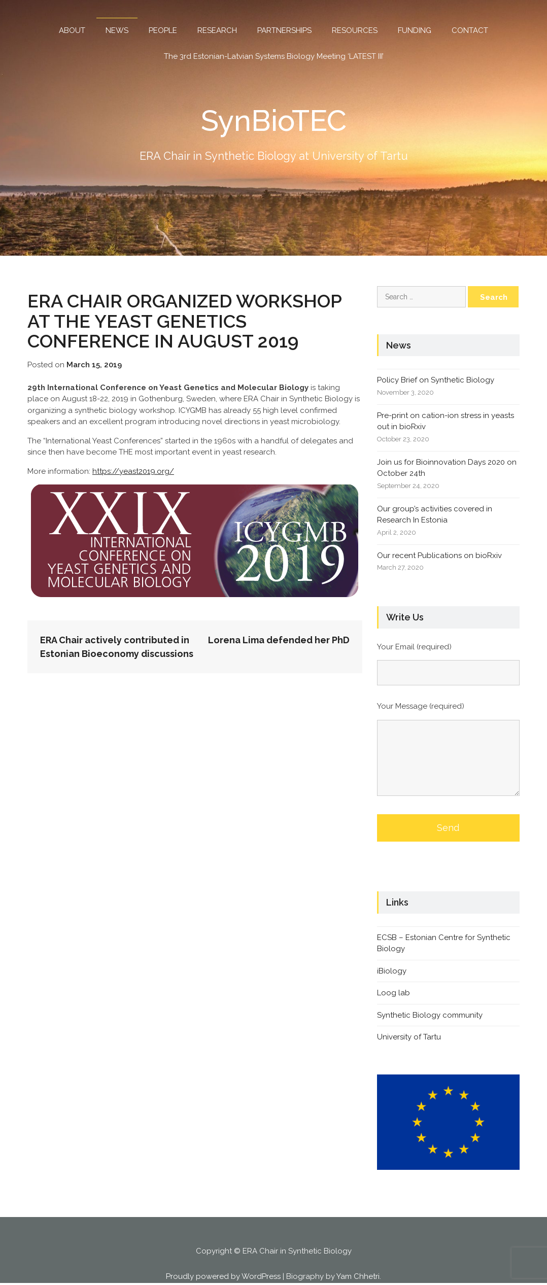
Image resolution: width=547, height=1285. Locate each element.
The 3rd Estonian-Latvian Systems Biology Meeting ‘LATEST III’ (274, 56)
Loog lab (393, 992)
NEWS (117, 30)
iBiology (391, 970)
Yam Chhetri (358, 1275)
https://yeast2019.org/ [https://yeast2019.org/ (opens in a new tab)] (133, 470)
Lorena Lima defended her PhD (279, 640)
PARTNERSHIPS (284, 30)
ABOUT (72, 30)
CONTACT (470, 30)
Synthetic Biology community (430, 1014)
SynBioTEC (274, 120)
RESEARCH (217, 30)
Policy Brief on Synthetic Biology (435, 380)
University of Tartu (409, 1036)
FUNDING (414, 30)
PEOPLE (163, 30)
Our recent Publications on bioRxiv (439, 555)
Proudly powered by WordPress (223, 1275)
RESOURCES (355, 30)
